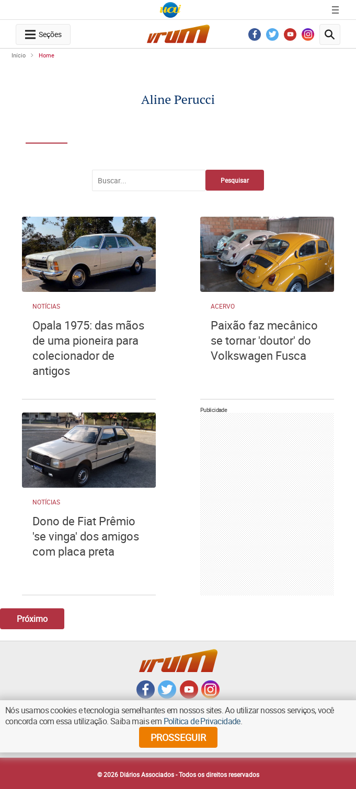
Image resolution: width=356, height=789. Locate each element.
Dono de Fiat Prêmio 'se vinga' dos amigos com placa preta (85, 536)
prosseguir (178, 737)
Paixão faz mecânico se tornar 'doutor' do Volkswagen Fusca (264, 340)
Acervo (223, 306)
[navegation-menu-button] (43, 34)
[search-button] (329, 34)
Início (19, 55)
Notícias (46, 306)
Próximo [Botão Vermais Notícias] (32, 619)
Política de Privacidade (202, 721)
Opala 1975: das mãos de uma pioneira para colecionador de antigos (88, 347)
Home (46, 55)
